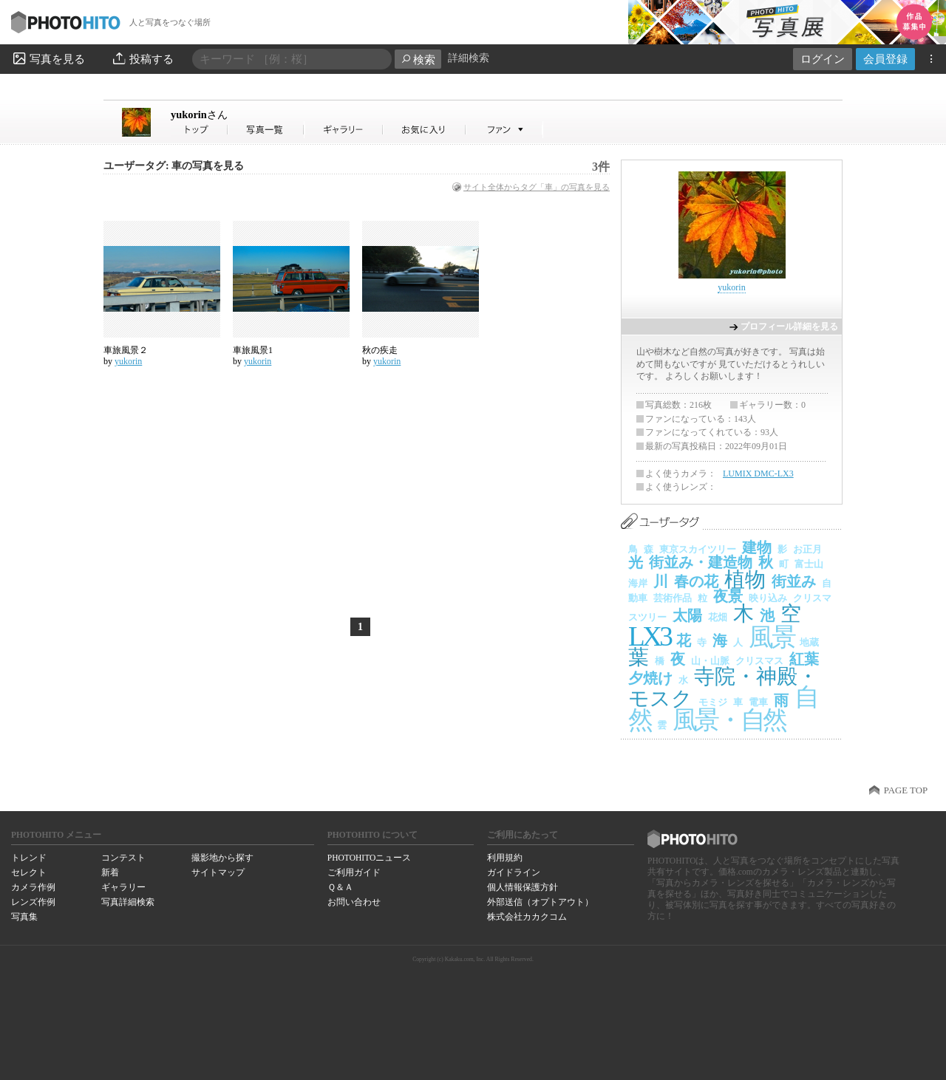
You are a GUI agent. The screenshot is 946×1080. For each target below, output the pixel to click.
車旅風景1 (253, 350)
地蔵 (809, 642)
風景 (771, 637)
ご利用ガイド (354, 872)
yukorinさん (199, 129)
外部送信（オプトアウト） (540, 902)
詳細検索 (468, 58)
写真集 (24, 916)
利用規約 (505, 857)
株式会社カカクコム (527, 916)
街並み (794, 581)
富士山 (808, 564)
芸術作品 (672, 598)
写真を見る (48, 58)
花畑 (717, 617)
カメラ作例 (33, 887)
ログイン (822, 58)
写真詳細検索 (127, 902)
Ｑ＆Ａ (340, 887)
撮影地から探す (222, 857)
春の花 (696, 581)
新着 (110, 872)
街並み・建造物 (700, 562)
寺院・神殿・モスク (723, 688)
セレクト (29, 872)
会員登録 (885, 58)
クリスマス (759, 660)
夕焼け (650, 678)
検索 (418, 59)
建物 (757, 547)
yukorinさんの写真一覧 (266, 129)
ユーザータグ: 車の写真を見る (173, 165)
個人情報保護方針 (522, 887)
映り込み (768, 598)
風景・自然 (729, 720)
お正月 (807, 549)
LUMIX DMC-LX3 (758, 473)
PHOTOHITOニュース (369, 857)
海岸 (637, 583)
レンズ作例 (33, 902)
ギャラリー (123, 887)
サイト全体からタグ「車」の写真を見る (536, 186)
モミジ (712, 702)
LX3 (649, 636)
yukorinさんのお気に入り (424, 129)
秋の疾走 (380, 350)
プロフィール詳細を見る (789, 326)
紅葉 (804, 659)
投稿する (142, 58)
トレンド (29, 857)
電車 (758, 702)
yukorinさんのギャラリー (344, 129)
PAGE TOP (906, 790)
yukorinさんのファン (504, 129)
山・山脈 (710, 660)
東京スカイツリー (697, 549)
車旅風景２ (125, 350)
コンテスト (123, 857)
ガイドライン (513, 872)
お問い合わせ (354, 902)
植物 (745, 579)
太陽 (687, 615)
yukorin (199, 114)
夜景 (728, 596)
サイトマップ (218, 872)
